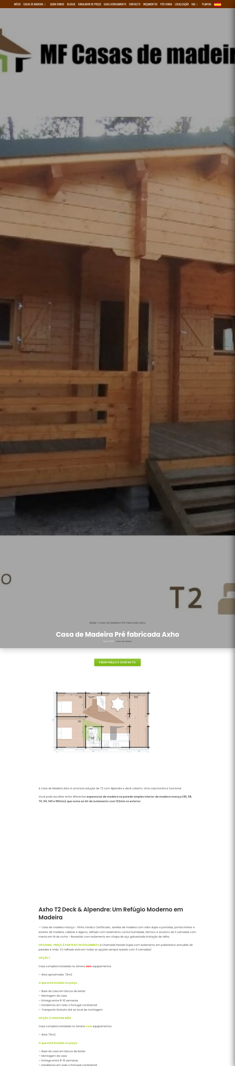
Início (93, 623)
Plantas (206, 4)
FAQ (195, 4)
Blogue (71, 4)
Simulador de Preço (89, 4)
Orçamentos (150, 4)
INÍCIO (17, 4)
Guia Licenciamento (115, 4)
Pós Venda (166, 4)
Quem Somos (57, 4)
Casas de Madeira (35, 4)
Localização (182, 4)
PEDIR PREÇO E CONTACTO (117, 662)
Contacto (134, 4)
